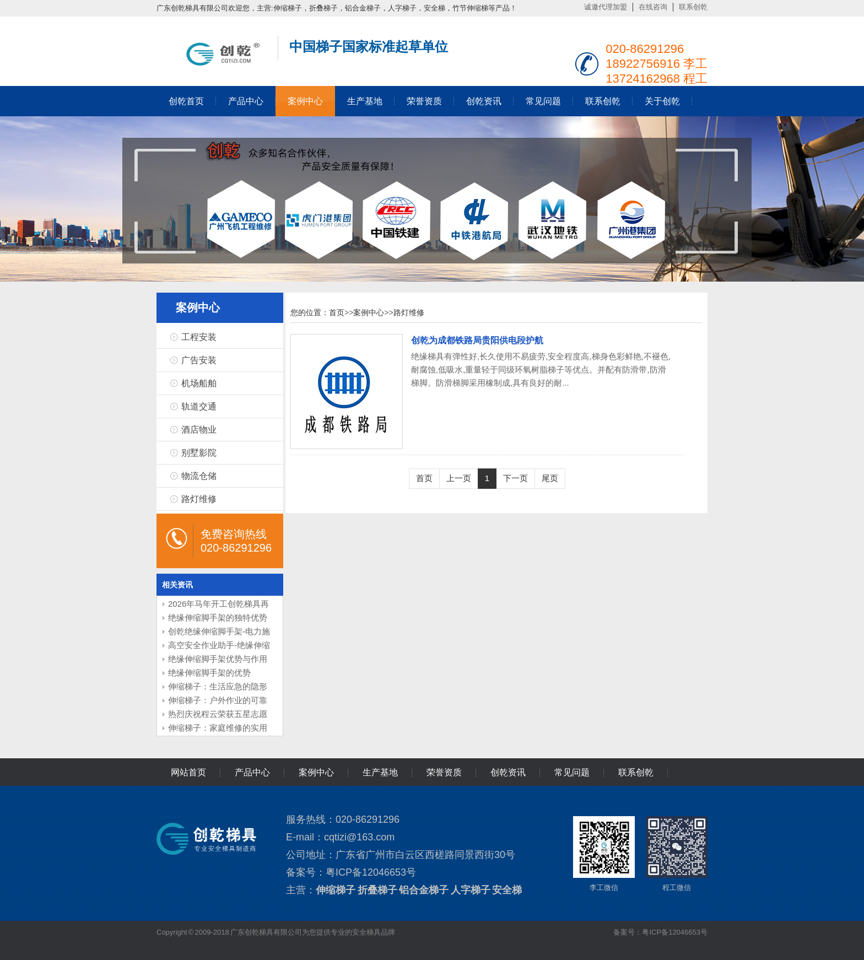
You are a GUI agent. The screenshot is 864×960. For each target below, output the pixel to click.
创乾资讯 (483, 101)
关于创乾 (662, 101)
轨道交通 (199, 406)
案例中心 (305, 101)
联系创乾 (693, 7)
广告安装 (199, 360)
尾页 (550, 478)
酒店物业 (199, 429)
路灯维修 (199, 499)
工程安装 (199, 337)
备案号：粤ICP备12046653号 (660, 932)
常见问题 (543, 101)
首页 (336, 312)
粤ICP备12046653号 (371, 872)
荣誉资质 (424, 101)
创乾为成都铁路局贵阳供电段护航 (477, 340)
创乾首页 (186, 101)
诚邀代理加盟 (605, 7)
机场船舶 (199, 383)
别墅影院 (199, 452)
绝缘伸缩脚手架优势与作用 (217, 659)
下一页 (515, 478)
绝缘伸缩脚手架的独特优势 (217, 617)
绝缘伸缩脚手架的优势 (209, 672)
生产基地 (364, 101)
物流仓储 (199, 476)
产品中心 (245, 101)
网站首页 (188, 772)
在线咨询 (653, 7)
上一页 (458, 478)
